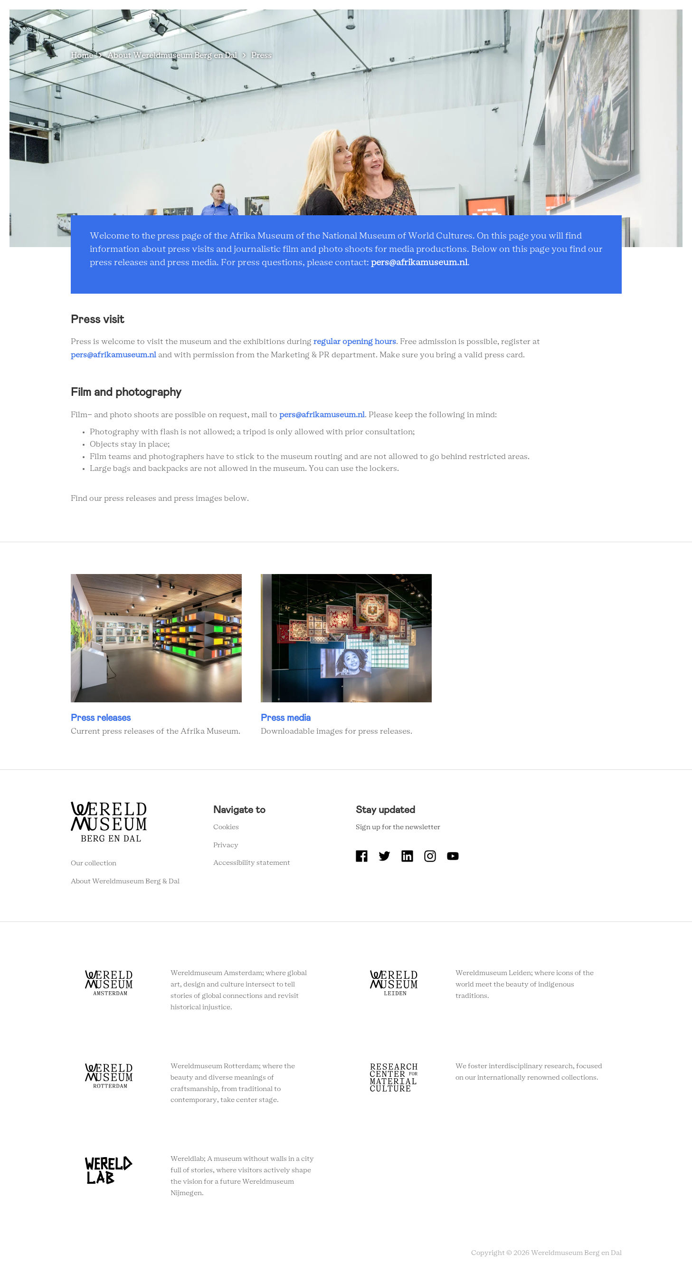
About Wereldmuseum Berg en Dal (420, 24)
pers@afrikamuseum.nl (419, 263)
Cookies (226, 827)
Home (82, 55)
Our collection (93, 863)
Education (510, 24)
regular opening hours (354, 341)
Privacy (225, 845)
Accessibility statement (251, 863)
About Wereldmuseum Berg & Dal (125, 881)
